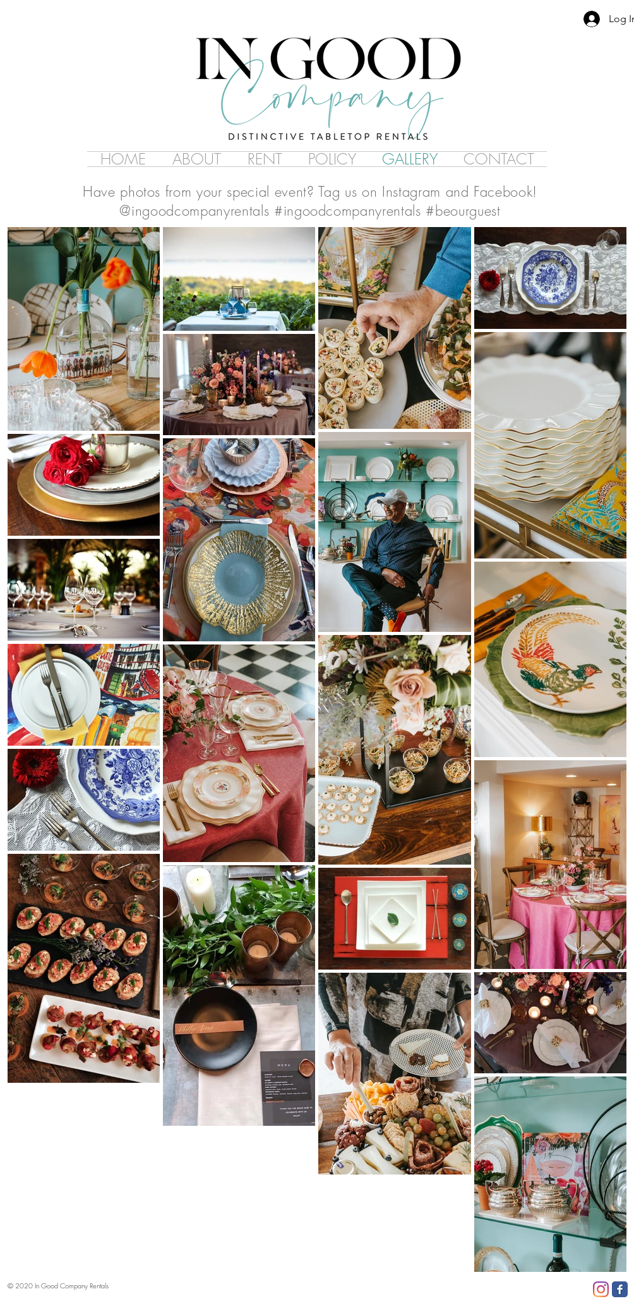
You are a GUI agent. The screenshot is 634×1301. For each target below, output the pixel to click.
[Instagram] (601, 1289)
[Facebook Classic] (620, 1289)
